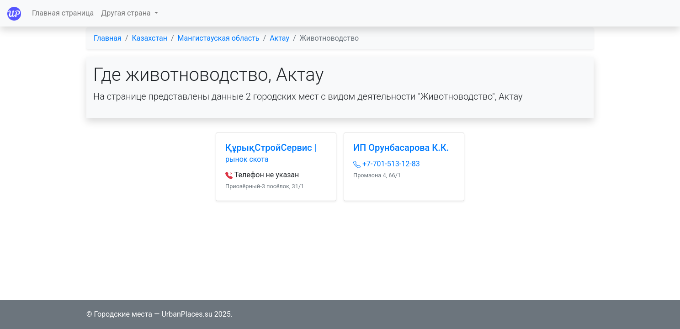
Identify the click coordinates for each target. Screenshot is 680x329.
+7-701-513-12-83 (386, 163)
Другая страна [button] (126, 13)
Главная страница (63, 13)
